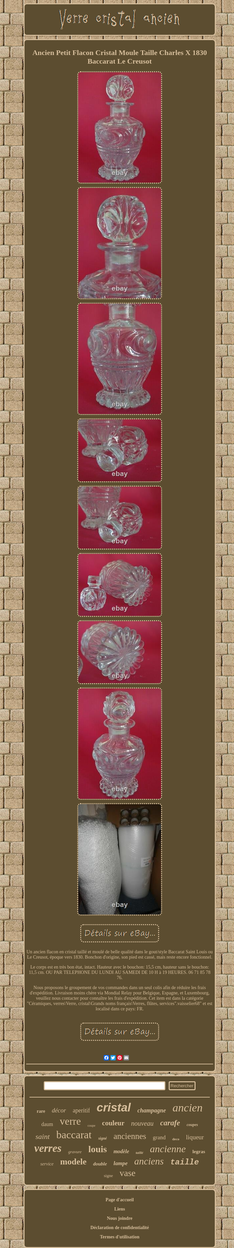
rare (41, 1111)
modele (73, 1161)
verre (70, 1121)
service (47, 1163)
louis (97, 1149)
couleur (113, 1123)
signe (108, 1175)
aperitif (81, 1110)
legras (198, 1151)
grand (159, 1137)
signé (102, 1138)
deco (175, 1139)
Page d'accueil (119, 1199)
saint (42, 1136)
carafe (170, 1123)
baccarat (74, 1135)
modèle (121, 1151)
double (100, 1163)
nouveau (142, 1123)
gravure (75, 1151)
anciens (149, 1161)
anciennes (129, 1136)
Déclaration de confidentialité (119, 1227)
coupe (91, 1125)
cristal (113, 1107)
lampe (121, 1163)
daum (47, 1124)
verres (47, 1148)
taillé (140, 1153)
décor (59, 1110)
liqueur (195, 1137)
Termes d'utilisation (120, 1236)
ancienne (168, 1148)
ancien (188, 1107)
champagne (152, 1110)
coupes (192, 1124)
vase (128, 1173)
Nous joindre (119, 1218)
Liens (119, 1209)
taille (184, 1162)
